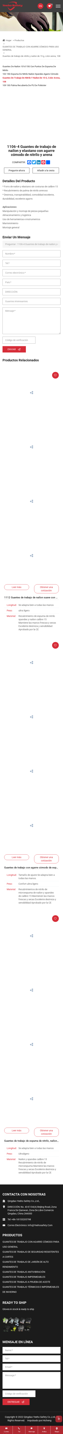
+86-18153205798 (21, 1219)
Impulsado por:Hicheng (39, 1420)
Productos (19, 40)
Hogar (8, 40)
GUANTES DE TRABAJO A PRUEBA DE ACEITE (26, 1282)
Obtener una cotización (46, 589)
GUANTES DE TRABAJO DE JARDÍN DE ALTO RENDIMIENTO (26, 1264)
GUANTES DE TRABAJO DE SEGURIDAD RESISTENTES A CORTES (31, 1254)
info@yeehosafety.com (40, 1225)
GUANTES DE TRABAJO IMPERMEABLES (24, 1277)
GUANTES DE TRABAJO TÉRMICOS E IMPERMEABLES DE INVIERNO (31, 1289)
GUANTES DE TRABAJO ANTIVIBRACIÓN (24, 1272)
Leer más (16, 587)
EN (40, 6)
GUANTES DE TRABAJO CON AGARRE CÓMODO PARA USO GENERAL (31, 48)
